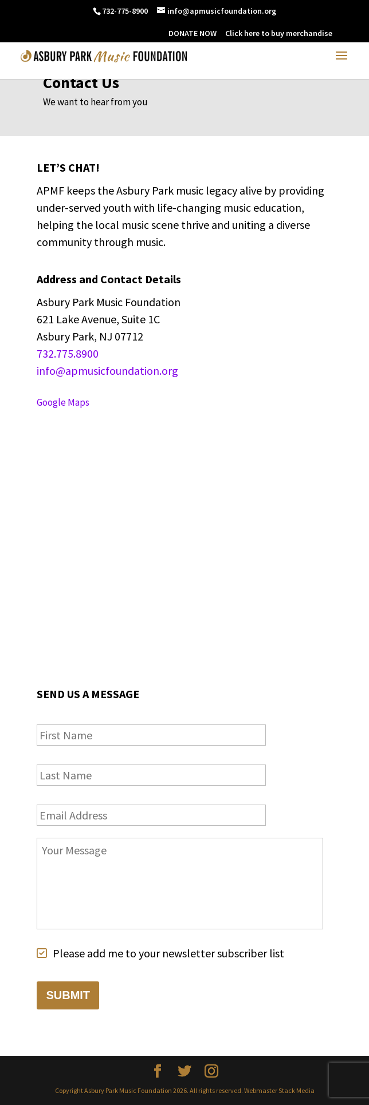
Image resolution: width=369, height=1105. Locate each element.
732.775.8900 (68, 353)
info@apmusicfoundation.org (107, 370)
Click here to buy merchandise (278, 33)
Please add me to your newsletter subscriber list (168, 953)
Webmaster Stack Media (279, 1090)
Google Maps (63, 402)
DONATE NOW (192, 33)
